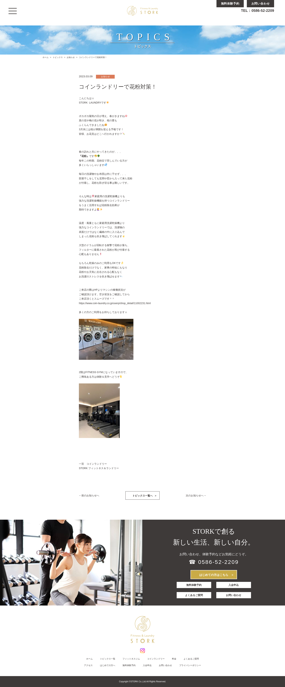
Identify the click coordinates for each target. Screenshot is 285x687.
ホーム (46, 57)
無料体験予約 (193, 585)
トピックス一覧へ (144, 495)
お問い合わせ (234, 593)
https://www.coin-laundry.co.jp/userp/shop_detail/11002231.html (115, 303)
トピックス (58, 57)
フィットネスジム (131, 659)
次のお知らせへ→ (196, 495)
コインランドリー (156, 659)
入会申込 (234, 585)
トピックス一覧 (107, 659)
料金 (174, 659)
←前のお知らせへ (89, 495)
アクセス (88, 665)
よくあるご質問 (194, 593)
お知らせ (71, 57)
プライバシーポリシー (190, 665)
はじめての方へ (107, 665)
